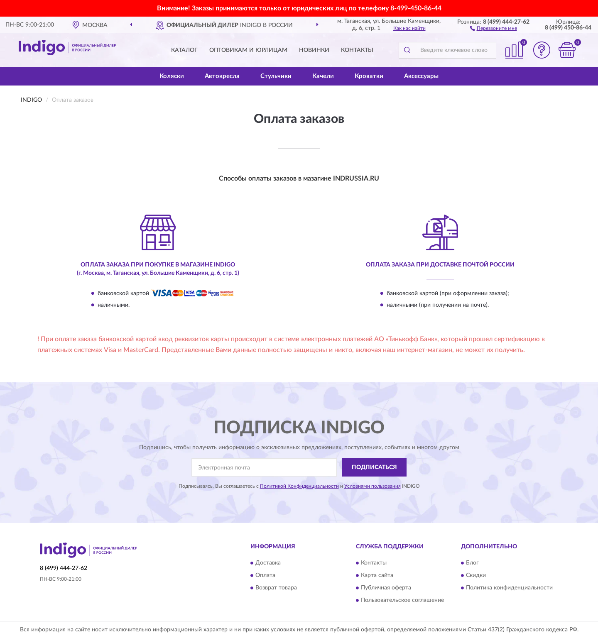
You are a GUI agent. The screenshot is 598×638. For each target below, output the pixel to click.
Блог (472, 563)
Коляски (171, 76)
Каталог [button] (184, 50)
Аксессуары (421, 76)
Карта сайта (377, 575)
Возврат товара (276, 588)
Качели (323, 76)
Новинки (314, 50)
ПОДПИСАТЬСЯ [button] (374, 467)
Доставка (268, 563)
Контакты (357, 50)
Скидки (476, 575)
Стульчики (276, 76)
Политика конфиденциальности (509, 588)
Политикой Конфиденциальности (299, 486)
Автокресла (222, 76)
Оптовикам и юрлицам (248, 50)
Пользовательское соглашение (402, 600)
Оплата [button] (265, 575)
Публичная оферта (386, 588)
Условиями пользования (372, 486)
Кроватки (369, 76)
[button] (493, 27)
